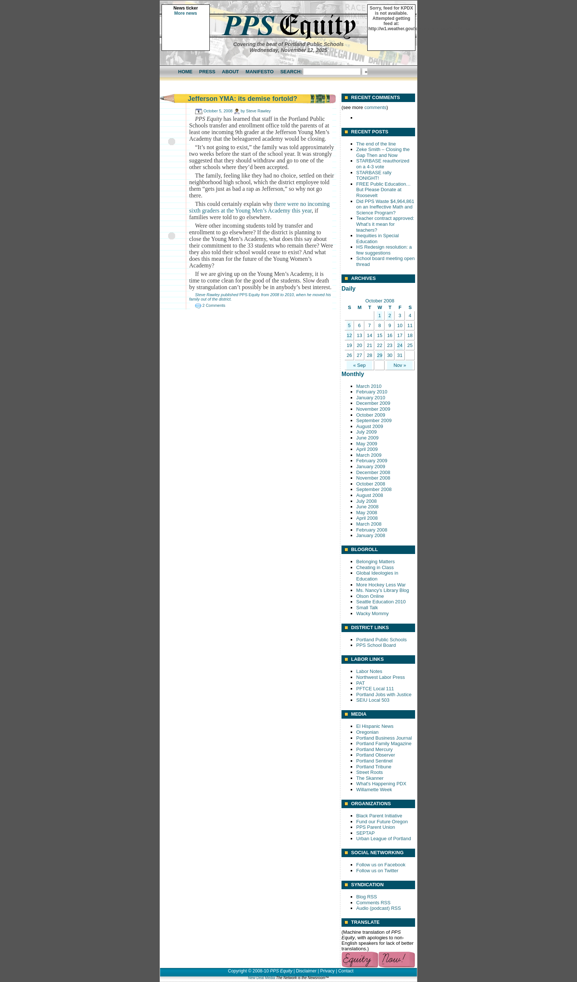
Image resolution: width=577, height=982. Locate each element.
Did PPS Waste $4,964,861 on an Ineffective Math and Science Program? (385, 207)
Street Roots (369, 772)
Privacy (327, 971)
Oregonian (367, 732)
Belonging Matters (375, 561)
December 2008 (373, 472)
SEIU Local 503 (372, 700)
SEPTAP (365, 833)
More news (185, 13)
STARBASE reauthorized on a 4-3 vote (382, 163)
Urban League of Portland (383, 838)
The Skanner (369, 778)
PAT (360, 683)
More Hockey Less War (381, 585)
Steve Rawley (258, 111)
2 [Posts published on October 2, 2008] (389, 315)
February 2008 (371, 530)
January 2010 (370, 397)
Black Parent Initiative (379, 815)
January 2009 (370, 466)
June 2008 (367, 506)
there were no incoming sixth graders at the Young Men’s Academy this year (259, 207)
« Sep (359, 365)
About (230, 71)
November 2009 (373, 409)
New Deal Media (261, 978)
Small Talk (367, 607)
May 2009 (366, 443)
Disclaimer (306, 971)
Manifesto (259, 71)
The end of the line (376, 144)
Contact (345, 971)
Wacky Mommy (372, 613)
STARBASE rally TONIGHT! (374, 175)
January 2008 (370, 535)
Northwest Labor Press (380, 677)
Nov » (400, 365)
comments (375, 107)
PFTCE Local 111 (375, 688)
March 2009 (369, 455)
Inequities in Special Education (377, 238)
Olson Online (370, 596)
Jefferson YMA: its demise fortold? (242, 98)
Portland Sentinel (374, 761)
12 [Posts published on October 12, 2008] (349, 335)
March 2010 (369, 386)
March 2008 (369, 524)
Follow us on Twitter (377, 870)
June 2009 (367, 438)
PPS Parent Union (375, 827)
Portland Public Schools (381, 639)
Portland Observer (375, 755)
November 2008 (373, 478)
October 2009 (370, 415)
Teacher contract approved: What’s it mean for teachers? (385, 223)
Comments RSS (373, 902)
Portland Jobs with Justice (383, 694)
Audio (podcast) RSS (378, 908)
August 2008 (369, 495)
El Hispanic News (374, 726)
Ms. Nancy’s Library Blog (382, 590)
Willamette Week (374, 789)
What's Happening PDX (381, 783)
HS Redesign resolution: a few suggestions (384, 250)
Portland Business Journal (384, 738)
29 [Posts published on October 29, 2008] (379, 355)
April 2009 (367, 449)
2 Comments (213, 305)
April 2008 (367, 518)
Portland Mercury (374, 749)
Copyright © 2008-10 (248, 971)
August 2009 (369, 426)
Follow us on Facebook (381, 864)
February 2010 (371, 391)
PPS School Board (376, 645)
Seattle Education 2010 (381, 601)
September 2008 (374, 489)
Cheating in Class (375, 567)
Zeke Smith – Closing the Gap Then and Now (383, 152)
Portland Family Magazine (383, 743)
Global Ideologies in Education (377, 576)
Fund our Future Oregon (382, 821)
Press (207, 71)
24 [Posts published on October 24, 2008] (399, 345)
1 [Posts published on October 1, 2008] (379, 315)
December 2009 (373, 403)
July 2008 (366, 501)
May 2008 (366, 512)
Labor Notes (369, 671)
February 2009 (371, 460)
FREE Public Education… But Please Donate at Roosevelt (383, 189)
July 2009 (366, 432)
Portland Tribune (373, 766)
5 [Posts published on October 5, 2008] (349, 325)
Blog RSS (366, 896)
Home (185, 71)
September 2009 (374, 420)
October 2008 (370, 484)
